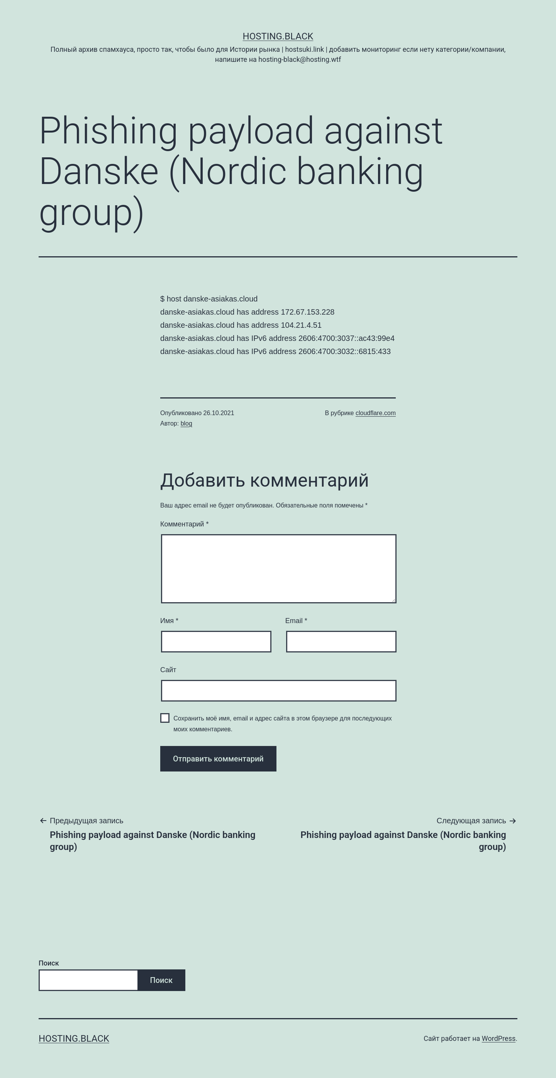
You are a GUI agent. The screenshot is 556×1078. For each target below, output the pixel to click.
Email (296, 621)
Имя (169, 621)
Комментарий (184, 524)
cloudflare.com (376, 413)
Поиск (49, 963)
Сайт (168, 670)
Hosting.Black (278, 36)
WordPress (498, 1038)
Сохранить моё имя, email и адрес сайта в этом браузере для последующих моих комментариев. (282, 723)
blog (186, 423)
